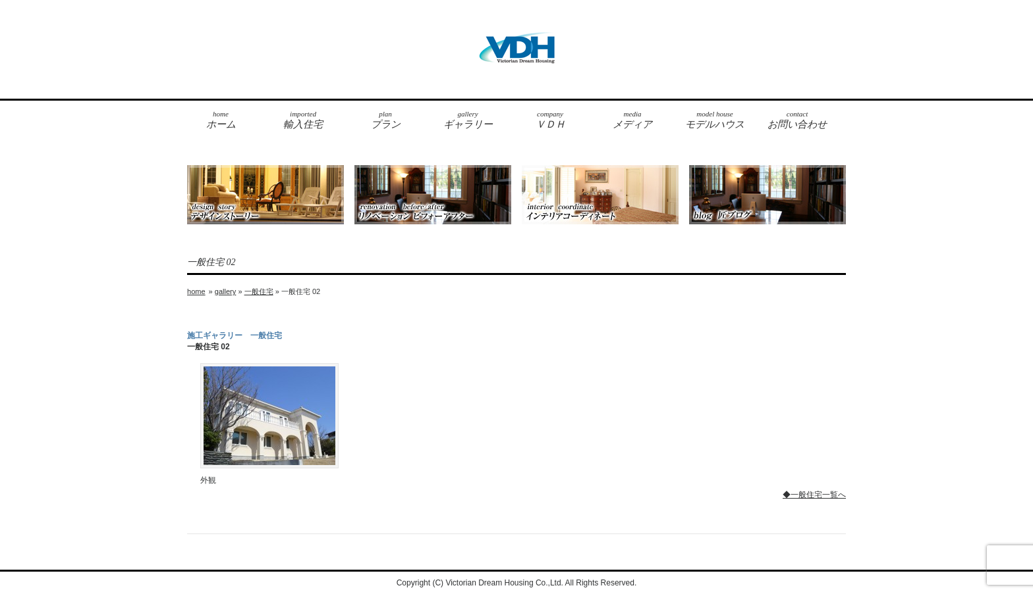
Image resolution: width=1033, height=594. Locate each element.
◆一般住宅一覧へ (814, 494)
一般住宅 (258, 291)
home (196, 291)
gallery (226, 291)
